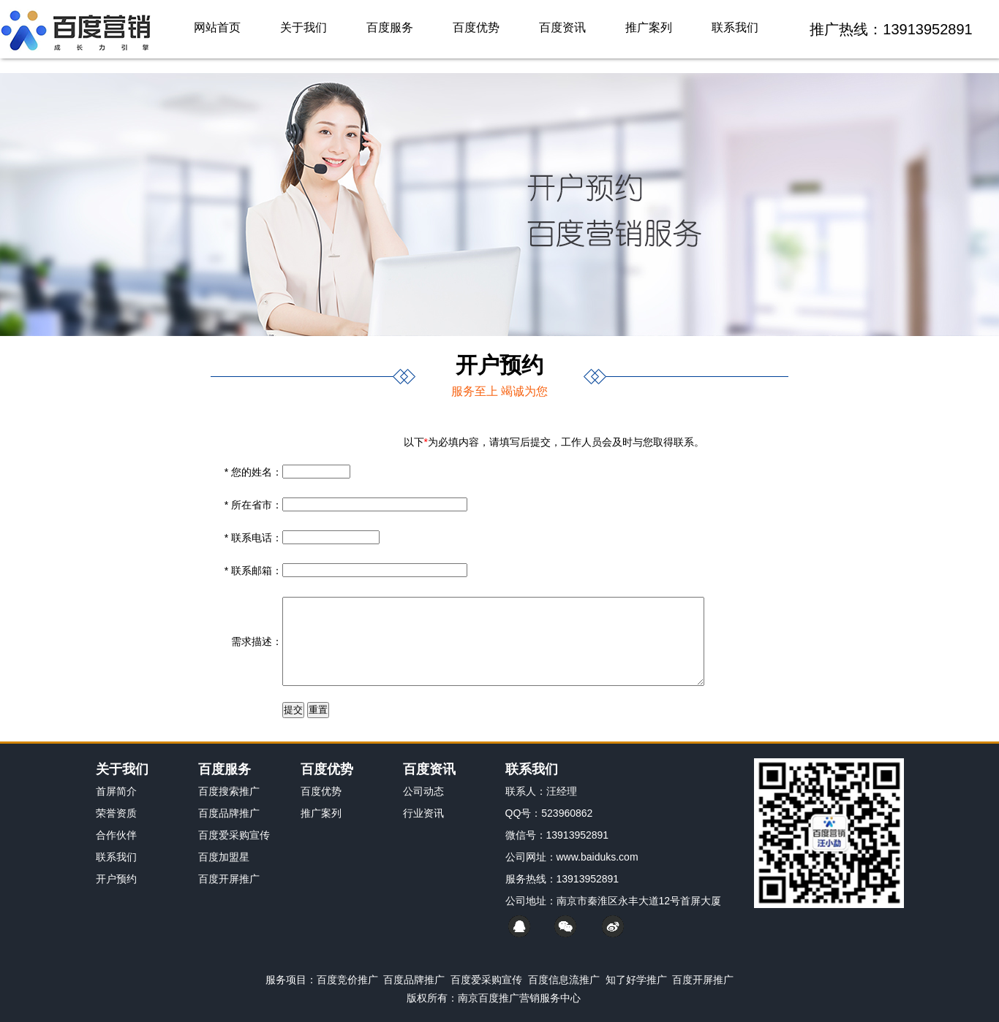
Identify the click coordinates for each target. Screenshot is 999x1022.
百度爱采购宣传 (234, 835)
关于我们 (303, 27)
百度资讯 (562, 27)
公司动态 (423, 791)
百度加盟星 (223, 857)
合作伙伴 (116, 835)
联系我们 (735, 27)
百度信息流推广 (564, 979)
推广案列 (648, 27)
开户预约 (116, 879)
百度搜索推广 (229, 791)
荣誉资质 (116, 813)
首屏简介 (116, 791)
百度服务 (389, 27)
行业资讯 (423, 813)
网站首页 (217, 27)
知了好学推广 (636, 979)
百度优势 (476, 27)
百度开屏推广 (229, 879)
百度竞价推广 (347, 979)
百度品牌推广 (229, 813)
